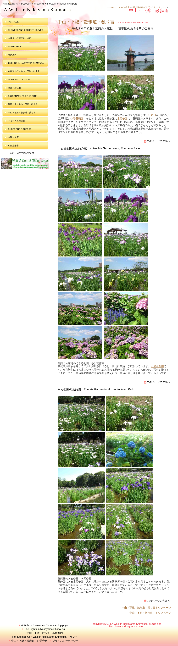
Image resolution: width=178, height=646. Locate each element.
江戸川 (152, 115)
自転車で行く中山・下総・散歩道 (24, 71)
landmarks (14, 46)
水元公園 (122, 118)
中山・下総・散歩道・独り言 (86, 21)
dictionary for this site (22, 96)
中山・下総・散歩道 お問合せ (29, 640)
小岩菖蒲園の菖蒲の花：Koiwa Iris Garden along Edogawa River (99, 148)
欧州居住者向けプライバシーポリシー (149, 7)
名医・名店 (13, 137)
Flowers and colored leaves (25, 30)
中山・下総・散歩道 (54, 10)
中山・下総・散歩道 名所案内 (45, 633)
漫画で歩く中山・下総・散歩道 (23, 104)
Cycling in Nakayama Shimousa (26, 63)
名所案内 (12, 55)
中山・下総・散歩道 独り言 (21, 112)
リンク (74, 636)
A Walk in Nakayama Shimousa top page (44, 625)
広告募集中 (13, 145)
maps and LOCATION (19, 79)
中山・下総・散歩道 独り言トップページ (146, 607)
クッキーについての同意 (118, 7)
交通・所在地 (14, 88)
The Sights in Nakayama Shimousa (44, 629)
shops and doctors (19, 129)
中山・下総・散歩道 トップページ (150, 612)
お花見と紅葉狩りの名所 (19, 38)
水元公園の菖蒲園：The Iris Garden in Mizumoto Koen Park (96, 389)
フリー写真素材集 (17, 121)
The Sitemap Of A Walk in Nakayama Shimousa (39, 636)
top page (13, 22)
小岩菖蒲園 (77, 118)
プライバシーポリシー (65, 640)
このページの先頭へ (158, 141)
